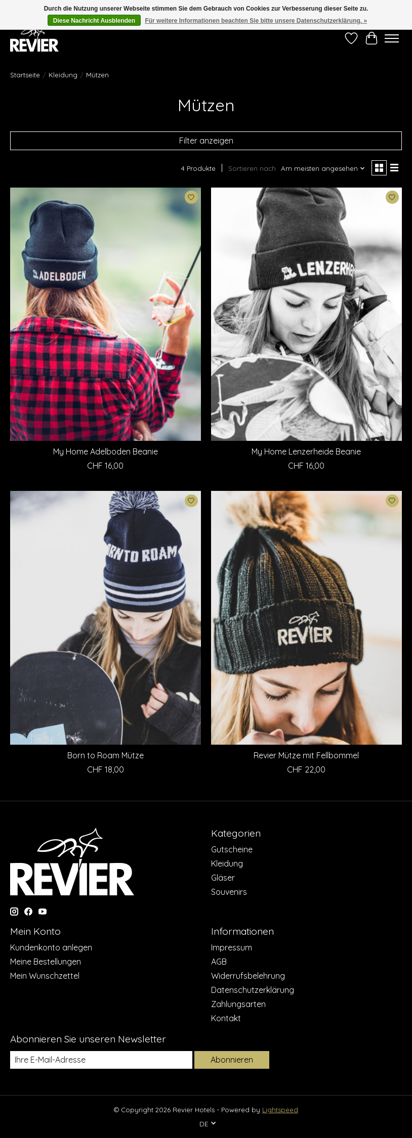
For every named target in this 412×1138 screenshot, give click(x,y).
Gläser (223, 878)
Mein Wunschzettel (44, 976)
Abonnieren (232, 1060)
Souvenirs (229, 892)
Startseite (25, 75)
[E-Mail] (101, 1060)
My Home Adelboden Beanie (105, 451)
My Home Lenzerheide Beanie (306, 451)
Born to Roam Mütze (105, 755)
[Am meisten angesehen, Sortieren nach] (323, 168)
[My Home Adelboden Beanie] (105, 314)
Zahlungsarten (238, 1004)
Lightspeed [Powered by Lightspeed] (280, 1110)
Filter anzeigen (206, 140)
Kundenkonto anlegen (51, 947)
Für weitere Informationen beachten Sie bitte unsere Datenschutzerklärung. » (256, 20)
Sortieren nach (252, 168)
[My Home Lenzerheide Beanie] (306, 314)
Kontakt (226, 1018)
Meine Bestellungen (45, 962)
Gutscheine (232, 849)
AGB (219, 962)
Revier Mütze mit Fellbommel (306, 755)
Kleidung (63, 75)
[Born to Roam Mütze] (105, 617)
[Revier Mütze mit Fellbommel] (306, 617)
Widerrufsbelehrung (248, 976)
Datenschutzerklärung (252, 990)
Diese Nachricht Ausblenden (94, 20)
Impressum (231, 947)
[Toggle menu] (392, 38)
